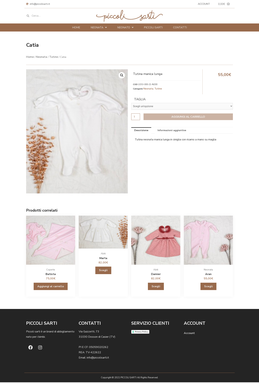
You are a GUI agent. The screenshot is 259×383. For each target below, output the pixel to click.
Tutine (53, 58)
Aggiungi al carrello (188, 117)
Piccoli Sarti (153, 28)
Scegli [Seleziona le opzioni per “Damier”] (156, 287)
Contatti (180, 28)
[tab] (141, 131)
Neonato (125, 28)
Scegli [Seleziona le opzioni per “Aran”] (208, 287)
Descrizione (141, 131)
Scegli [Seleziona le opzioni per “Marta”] (103, 271)
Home (76, 28)
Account (202, 4)
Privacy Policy (141, 332)
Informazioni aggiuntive (172, 131)
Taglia (140, 100)
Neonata (99, 28)
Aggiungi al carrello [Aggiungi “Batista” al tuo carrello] (50, 287)
